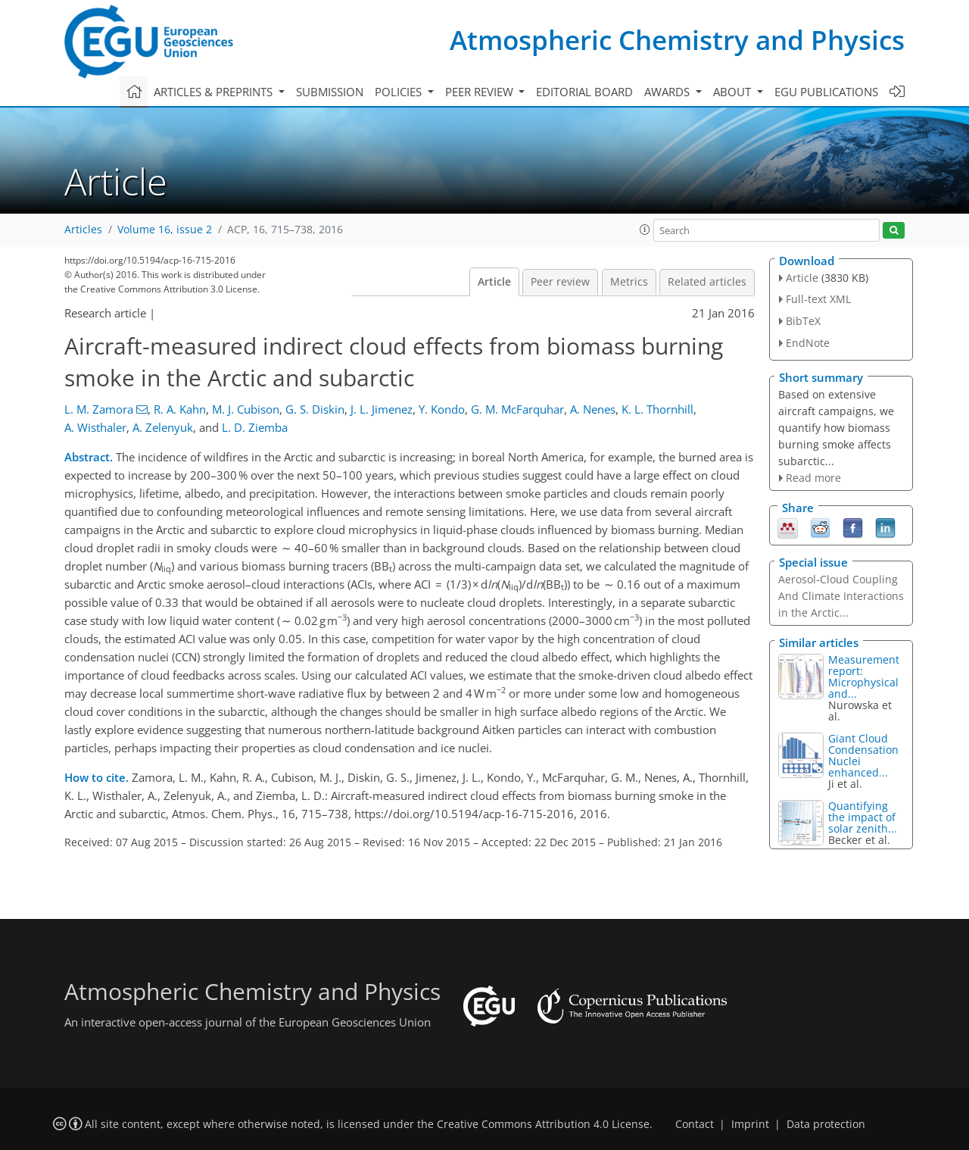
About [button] (733, 91)
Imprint (750, 1124)
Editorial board (584, 91)
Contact (694, 1124)
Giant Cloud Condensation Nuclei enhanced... (863, 755)
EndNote (808, 343)
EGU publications (826, 91)
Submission (329, 91)
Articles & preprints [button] (215, 91)
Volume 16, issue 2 (164, 229)
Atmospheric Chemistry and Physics (677, 40)
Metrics (629, 282)
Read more (813, 477)
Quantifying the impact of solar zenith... (862, 817)
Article (494, 282)
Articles (83, 229)
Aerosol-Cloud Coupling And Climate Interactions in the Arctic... (841, 596)
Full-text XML (818, 299)
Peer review (560, 282)
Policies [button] (400, 91)
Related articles (707, 282)
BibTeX (803, 321)
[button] (645, 229)
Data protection (826, 1124)
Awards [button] (668, 91)
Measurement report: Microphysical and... (863, 676)
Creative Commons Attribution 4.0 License (543, 1124)
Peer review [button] (480, 91)
